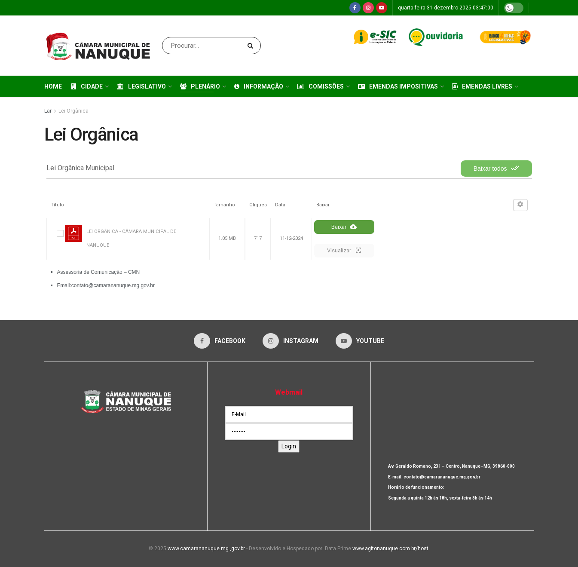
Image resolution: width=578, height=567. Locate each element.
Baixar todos (496, 168)
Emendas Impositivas (398, 86)
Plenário (200, 86)
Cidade (87, 86)
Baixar (344, 226)
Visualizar (344, 250)
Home (53, 86)
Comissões (320, 86)
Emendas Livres (482, 86)
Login (288, 446)
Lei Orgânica (73, 111)
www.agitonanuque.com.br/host (390, 549)
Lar (48, 111)
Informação (258, 86)
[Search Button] (252, 45)
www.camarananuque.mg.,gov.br (206, 549)
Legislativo (141, 86)
